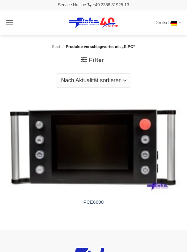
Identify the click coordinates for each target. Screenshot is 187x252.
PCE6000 (93, 202)
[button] (9, 22)
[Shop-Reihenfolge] (93, 81)
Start (56, 46)
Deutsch (168, 22)
